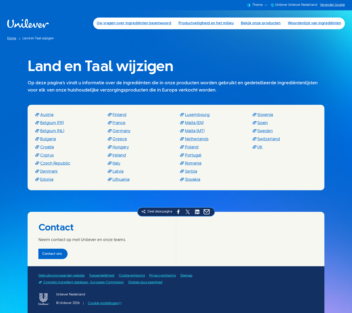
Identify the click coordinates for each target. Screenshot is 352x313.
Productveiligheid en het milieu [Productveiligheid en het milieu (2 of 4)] (206, 23)
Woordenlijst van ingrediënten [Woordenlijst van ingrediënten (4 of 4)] (314, 23)
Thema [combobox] (257, 5)
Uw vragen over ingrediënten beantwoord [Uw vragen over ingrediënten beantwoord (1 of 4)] (134, 23)
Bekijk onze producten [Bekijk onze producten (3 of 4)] (261, 23)
